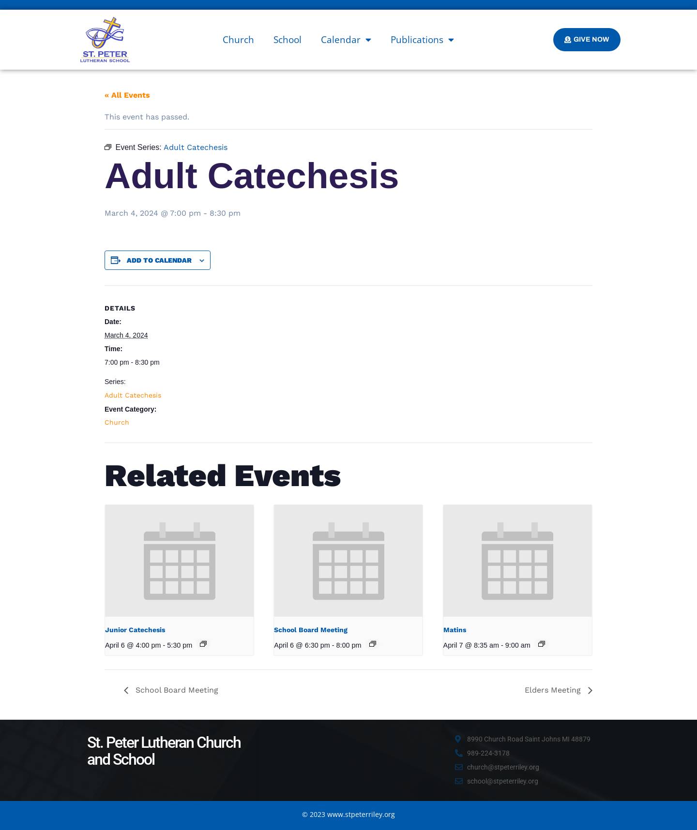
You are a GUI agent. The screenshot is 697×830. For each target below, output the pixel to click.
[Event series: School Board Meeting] (372, 644)
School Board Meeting (311, 630)
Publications (422, 39)
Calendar (346, 39)
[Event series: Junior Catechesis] (203, 644)
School (287, 39)
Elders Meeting (554, 690)
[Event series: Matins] (541, 644)
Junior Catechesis (135, 630)
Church (238, 39)
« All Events (127, 95)
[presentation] (179, 560)
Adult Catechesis (133, 395)
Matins (454, 630)
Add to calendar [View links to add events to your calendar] (159, 260)
